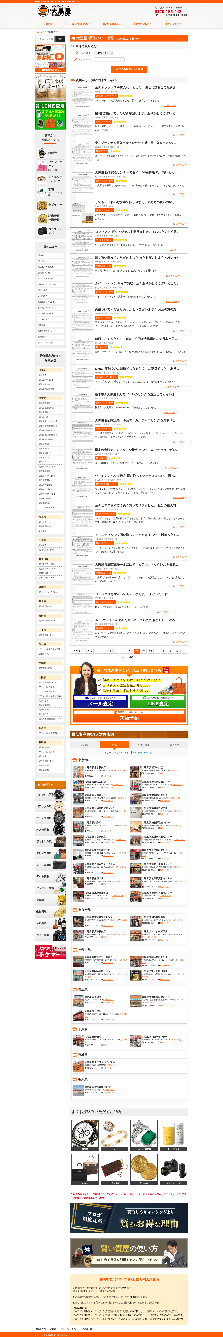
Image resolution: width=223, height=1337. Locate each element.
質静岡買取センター (104, 628)
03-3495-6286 (149, 842)
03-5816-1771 (92, 898)
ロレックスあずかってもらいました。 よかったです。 (133, 594)
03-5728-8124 (92, 831)
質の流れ (42, 261)
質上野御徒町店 (45, 485)
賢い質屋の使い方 (45, 308)
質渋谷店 (42, 462)
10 (109, 651)
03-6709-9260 (92, 801)
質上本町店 (100, 458)
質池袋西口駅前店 (103, 318)
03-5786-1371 (92, 873)
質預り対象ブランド (46, 331)
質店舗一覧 (43, 337)
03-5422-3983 (149, 828)
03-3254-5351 (149, 887)
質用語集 (42, 325)
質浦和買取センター (47, 526)
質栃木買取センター (104, 181)
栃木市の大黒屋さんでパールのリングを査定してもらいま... (136, 394)
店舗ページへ (108, 776)
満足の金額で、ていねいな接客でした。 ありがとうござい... (136, 449)
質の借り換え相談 (45, 278)
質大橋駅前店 (44, 770)
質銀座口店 (43, 417)
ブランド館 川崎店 (46, 578)
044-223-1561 (149, 980)
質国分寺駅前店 (45, 498)
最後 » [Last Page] (132, 657)
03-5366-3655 (149, 773)
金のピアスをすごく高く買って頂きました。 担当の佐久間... (136, 505)
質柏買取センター (46, 550)
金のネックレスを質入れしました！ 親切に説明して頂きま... (136, 87)
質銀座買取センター (47, 412)
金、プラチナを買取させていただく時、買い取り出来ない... (136, 142)
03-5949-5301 (92, 817)
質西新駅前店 (44, 765)
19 (123, 651)
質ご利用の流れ (80, 24)
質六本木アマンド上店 (48, 421)
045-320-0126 (92, 963)
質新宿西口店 (101, 151)
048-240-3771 (92, 1002)
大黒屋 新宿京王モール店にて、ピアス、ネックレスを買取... (136, 564)
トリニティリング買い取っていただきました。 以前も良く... (137, 534)
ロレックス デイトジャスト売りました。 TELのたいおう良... (137, 231)
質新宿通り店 (44, 457)
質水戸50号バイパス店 (48, 592)
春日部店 (42, 531)
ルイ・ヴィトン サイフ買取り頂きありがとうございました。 (137, 283)
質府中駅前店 (44, 503)
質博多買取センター (104, 292)
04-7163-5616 (149, 1042)
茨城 (146, 752)
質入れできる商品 (45, 267)
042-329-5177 (149, 923)
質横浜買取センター (47, 569)
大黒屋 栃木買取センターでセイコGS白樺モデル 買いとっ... (136, 172)
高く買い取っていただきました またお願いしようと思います (137, 257)
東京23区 (109, 752)
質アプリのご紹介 (45, 342)
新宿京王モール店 (103, 122)
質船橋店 (42, 545)
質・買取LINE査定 (45, 313)
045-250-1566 (92, 980)
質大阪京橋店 (44, 705)
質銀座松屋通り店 (46, 408)
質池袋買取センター (47, 430)
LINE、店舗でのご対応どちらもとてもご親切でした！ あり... (137, 368)
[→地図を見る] (174, 770)
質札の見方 (43, 290)
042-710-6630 (149, 940)
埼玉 (134, 752)
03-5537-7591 (92, 856)
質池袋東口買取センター (106, 96)
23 (150, 651)
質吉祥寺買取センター (105, 514)
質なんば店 (43, 701)
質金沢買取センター (104, 543)
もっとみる (171, 105)
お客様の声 (43, 296)
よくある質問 (172, 24)
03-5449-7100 (92, 842)
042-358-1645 (92, 937)
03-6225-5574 (92, 776)
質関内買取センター (47, 573)
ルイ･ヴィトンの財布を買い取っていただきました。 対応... (136, 620)
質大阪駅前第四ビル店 (48, 682)
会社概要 (53, 1329)
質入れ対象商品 (111, 24)
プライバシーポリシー (69, 1329)
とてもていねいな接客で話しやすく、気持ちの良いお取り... (136, 202)
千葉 (140, 752)
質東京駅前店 (44, 403)
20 (130, 651)
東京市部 (119, 752)
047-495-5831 (92, 1045)
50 (177, 651)
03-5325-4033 (149, 787)
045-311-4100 (149, 966)
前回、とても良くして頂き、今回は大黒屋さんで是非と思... (136, 338)
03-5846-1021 (149, 898)
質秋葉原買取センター (48, 480)
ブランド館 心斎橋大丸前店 (50, 696)
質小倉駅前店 (101, 347)
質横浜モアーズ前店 (47, 564)
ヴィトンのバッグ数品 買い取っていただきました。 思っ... (135, 475)
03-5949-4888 (149, 801)
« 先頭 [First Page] (88, 651)
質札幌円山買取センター (49, 389)
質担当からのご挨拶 (46, 302)
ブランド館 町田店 (46, 507)
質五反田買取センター (48, 476)
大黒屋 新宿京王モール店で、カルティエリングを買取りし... (136, 420)
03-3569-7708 (92, 884)
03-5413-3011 (149, 870)
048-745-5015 (92, 1019)
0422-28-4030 (92, 926)
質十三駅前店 (44, 710)
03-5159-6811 (149, 858)
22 (143, 651)
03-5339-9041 (92, 787)
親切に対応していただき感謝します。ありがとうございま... (136, 113)
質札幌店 (42, 375)
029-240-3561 (92, 1068)
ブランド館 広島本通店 (48, 733)
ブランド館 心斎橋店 (47, 691)
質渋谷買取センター (47, 467)
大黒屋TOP (40, 1329)
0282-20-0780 (92, 1093)
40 (171, 651)
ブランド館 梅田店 (104, 240)
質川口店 (42, 522)
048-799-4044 (149, 1005)
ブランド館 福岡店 (46, 752)
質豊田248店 (44, 654)
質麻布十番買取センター (49, 426)
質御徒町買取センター (105, 602)
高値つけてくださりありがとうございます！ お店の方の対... (137, 309)
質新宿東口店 (44, 448)
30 (164, 651)
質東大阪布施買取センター (50, 719)
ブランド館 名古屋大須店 (49, 649)
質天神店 (42, 756)
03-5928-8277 (149, 814)
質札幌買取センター (47, 380)
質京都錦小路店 (45, 668)
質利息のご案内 (141, 24)
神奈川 (128, 752)
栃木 (152, 752)
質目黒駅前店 (44, 471)
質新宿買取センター (47, 453)
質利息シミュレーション (48, 284)
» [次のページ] (123, 657)
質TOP (49, 24)
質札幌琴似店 (44, 384)
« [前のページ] (97, 651)
